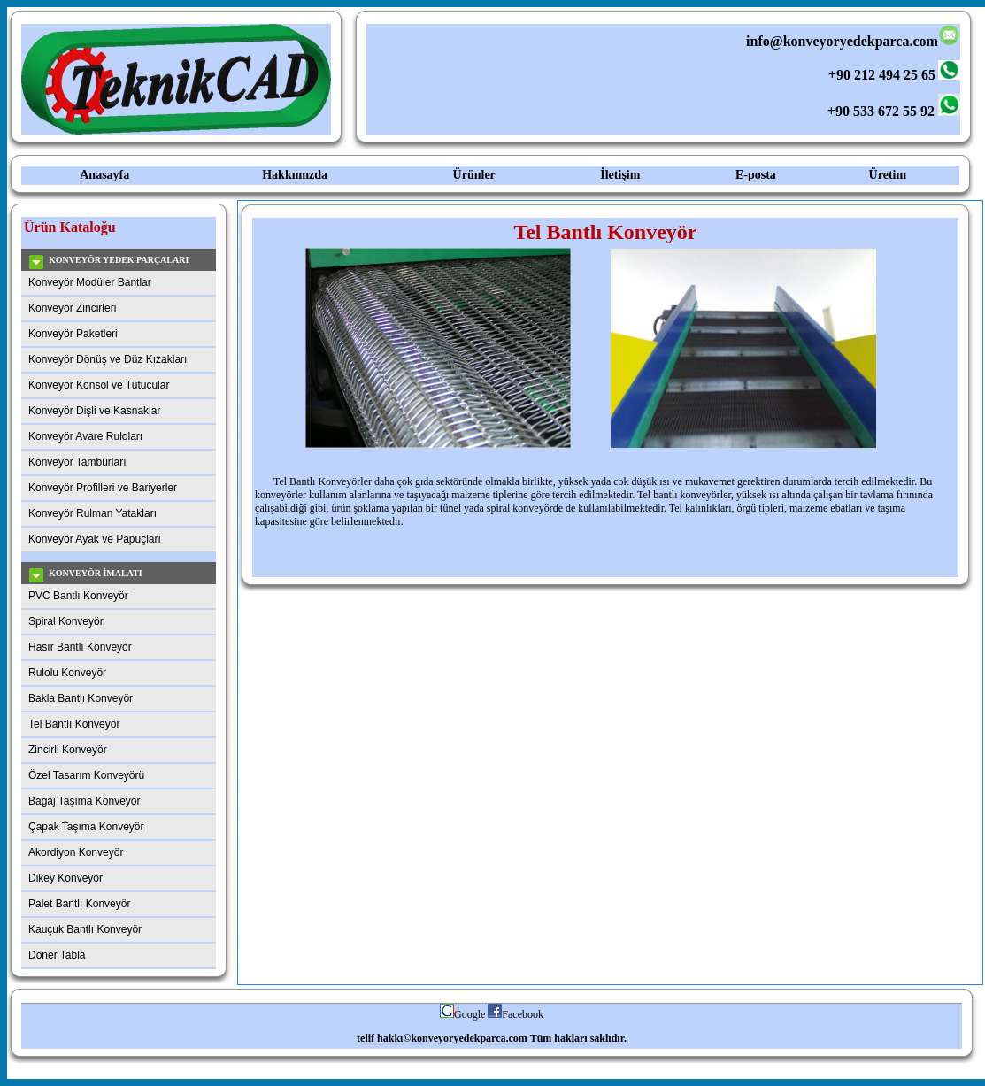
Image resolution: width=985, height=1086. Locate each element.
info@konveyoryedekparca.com (851, 41)
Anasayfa (104, 174)
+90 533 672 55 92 (881, 111)
